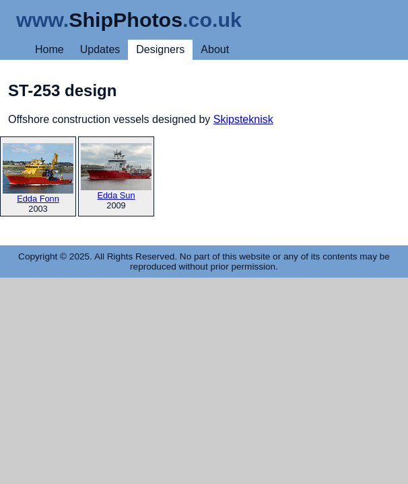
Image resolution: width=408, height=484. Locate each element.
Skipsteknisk (243, 119)
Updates (100, 49)
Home (49, 49)
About (215, 49)
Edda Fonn (38, 173)
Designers (160, 49)
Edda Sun (116, 171)
